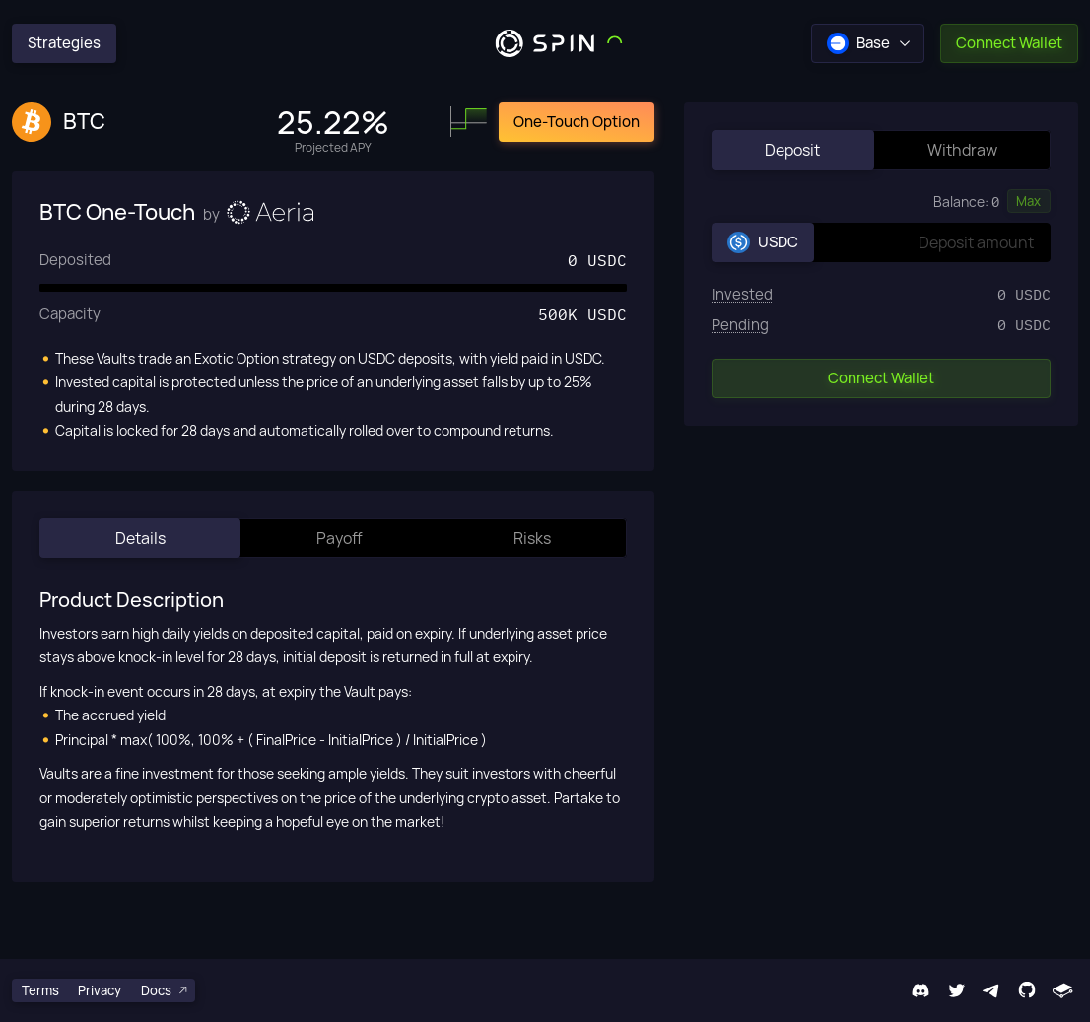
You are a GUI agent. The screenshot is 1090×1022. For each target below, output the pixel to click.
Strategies (64, 43)
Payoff (339, 538)
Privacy (99, 990)
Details (140, 538)
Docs (165, 990)
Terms (40, 990)
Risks (532, 538)
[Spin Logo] (545, 43)
